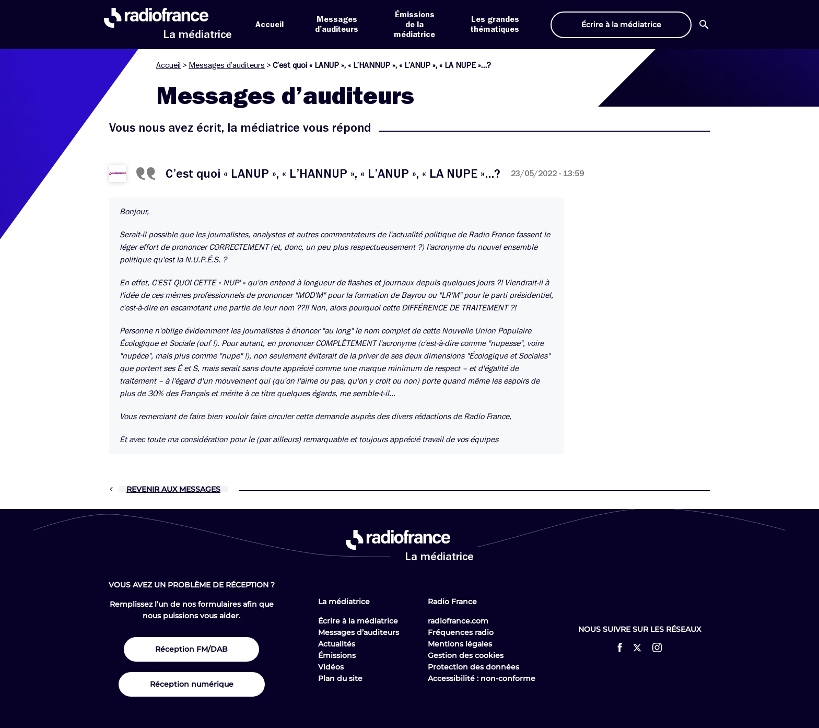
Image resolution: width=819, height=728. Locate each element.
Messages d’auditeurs (227, 65)
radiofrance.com (458, 621)
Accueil (269, 24)
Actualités (336, 644)
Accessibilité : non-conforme (481, 678)
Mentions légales (460, 644)
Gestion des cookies (466, 655)
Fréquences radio (461, 632)
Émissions (337, 655)
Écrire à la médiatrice (358, 621)
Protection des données (473, 667)
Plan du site (340, 678)
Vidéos (331, 667)
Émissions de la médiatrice (414, 24)
